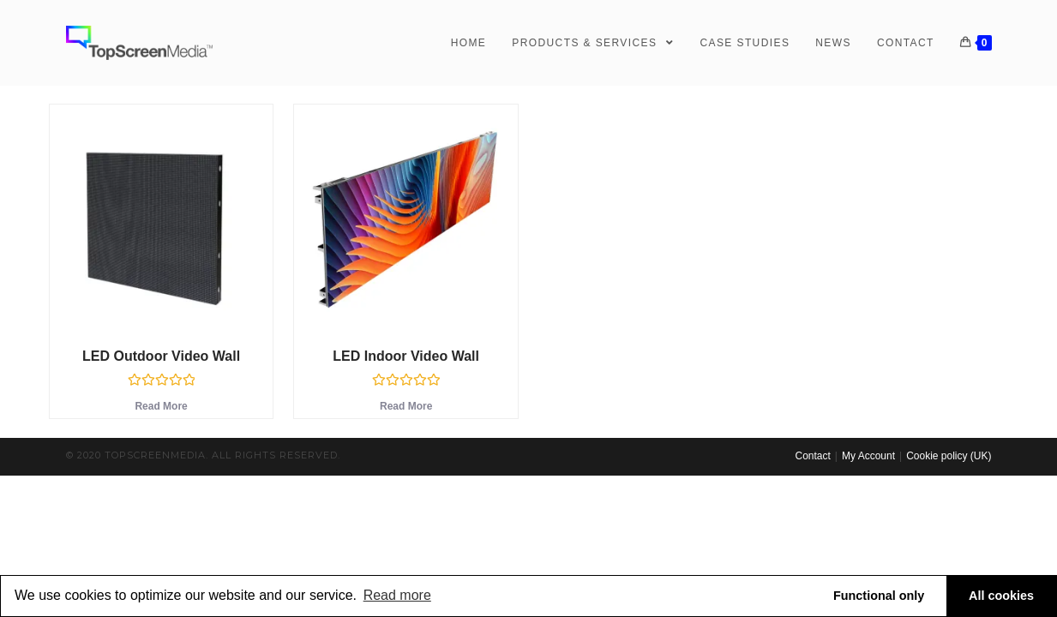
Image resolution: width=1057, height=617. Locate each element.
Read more (397, 595)
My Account (868, 456)
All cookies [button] (1001, 595)
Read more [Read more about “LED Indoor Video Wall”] (406, 406)
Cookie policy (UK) (948, 456)
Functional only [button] (878, 595)
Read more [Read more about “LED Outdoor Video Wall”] (161, 406)
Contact (812, 456)
